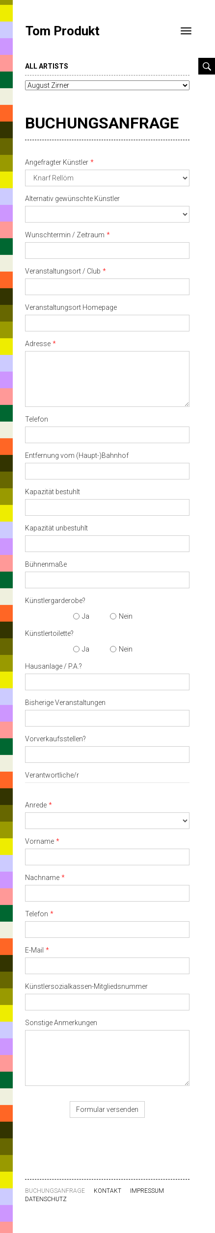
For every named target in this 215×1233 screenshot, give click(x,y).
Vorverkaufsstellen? (55, 739)
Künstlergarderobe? (55, 600)
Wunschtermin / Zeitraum (65, 235)
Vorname (39, 841)
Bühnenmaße (46, 564)
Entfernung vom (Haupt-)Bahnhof (77, 455)
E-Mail (34, 950)
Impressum (147, 1190)
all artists (46, 66)
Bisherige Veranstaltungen (65, 702)
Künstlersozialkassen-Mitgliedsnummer (86, 986)
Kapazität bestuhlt (52, 492)
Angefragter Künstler (56, 162)
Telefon (36, 419)
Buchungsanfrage (102, 123)
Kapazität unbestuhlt (56, 528)
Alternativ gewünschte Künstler (72, 198)
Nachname (42, 877)
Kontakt (107, 1190)
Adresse (38, 344)
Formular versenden (107, 1109)
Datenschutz (46, 1199)
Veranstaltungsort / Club (63, 271)
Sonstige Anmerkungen (61, 1023)
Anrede (36, 805)
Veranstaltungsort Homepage (71, 307)
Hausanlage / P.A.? (53, 666)
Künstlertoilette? (49, 633)
